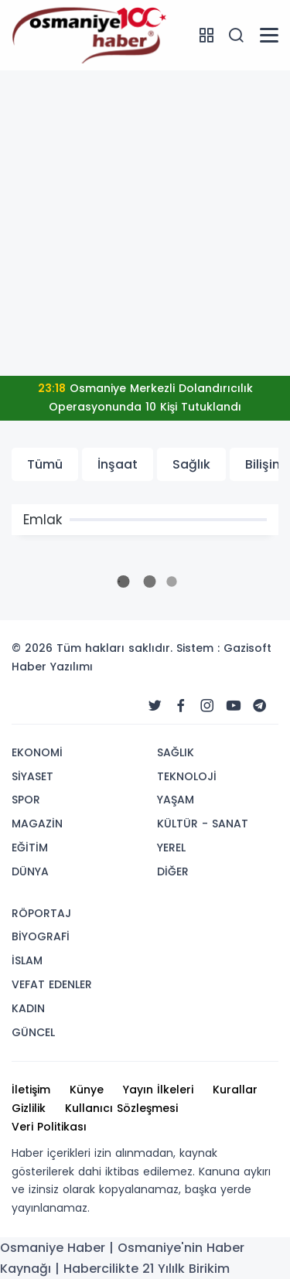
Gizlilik (29, 1108)
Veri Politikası (49, 1126)
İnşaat (117, 464)
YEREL (171, 847)
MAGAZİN (37, 823)
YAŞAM (175, 799)
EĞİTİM (30, 847)
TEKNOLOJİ (187, 776)
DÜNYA (30, 871)
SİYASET (32, 776)
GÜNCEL (33, 1032)
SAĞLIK (175, 752)
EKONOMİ (37, 752)
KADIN (28, 1008)
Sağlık (191, 464)
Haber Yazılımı (52, 666)
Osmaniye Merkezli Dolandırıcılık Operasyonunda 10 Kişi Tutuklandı (145, 397)
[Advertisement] (145, 223)
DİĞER (173, 871)
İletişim (31, 1089)
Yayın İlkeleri (158, 1089)
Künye (87, 1089)
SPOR (26, 799)
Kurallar (235, 1089)
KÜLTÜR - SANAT (202, 823)
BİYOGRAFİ (41, 936)
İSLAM (27, 960)
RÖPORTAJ (41, 913)
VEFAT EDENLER (52, 984)
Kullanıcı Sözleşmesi (121, 1108)
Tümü (45, 464)
